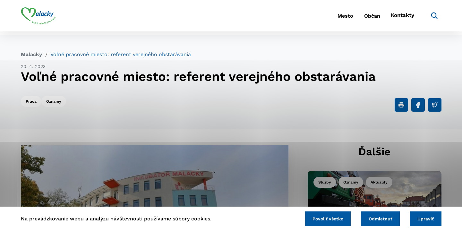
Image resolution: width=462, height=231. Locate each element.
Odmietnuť (376, 218)
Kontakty (401, 18)
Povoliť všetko (320, 218)
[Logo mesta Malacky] (38, 17)
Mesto (333, 18)
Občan (365, 18)
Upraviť (424, 218)
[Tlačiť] (401, 105)
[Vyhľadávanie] (432, 17)
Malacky (31, 54)
